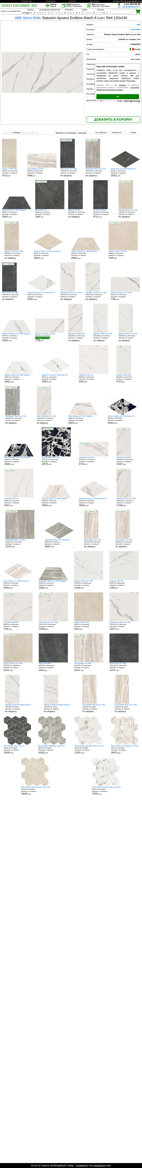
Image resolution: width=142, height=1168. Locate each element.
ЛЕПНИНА (69, 10)
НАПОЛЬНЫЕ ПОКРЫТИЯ (49, 10)
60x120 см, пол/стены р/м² (42, 172)
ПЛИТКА (30, 10)
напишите (99, 1165)
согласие (122, 85)
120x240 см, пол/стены (71, 172)
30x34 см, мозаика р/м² (17, 749)
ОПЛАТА (72, 1)
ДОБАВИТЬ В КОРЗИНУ (113, 119)
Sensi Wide (135, 30)
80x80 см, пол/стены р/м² (49, 213)
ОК (117, 97)
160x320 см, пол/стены (78, 213)
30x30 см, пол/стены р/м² (125, 172)
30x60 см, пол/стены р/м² (16, 213)
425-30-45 (132, 4)
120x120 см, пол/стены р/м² (56, 460)
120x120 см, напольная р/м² (88, 584)
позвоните (82, 1165)
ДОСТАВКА (94, 1)
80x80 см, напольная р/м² (124, 584)
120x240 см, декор (19, 708)
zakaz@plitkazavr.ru (131, 7)
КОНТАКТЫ (50, 1)
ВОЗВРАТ (117, 1)
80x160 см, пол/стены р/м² (12, 172)
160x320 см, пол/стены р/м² (127, 460)
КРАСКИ (100, 10)
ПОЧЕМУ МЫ (26, 1)
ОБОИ (84, 10)
